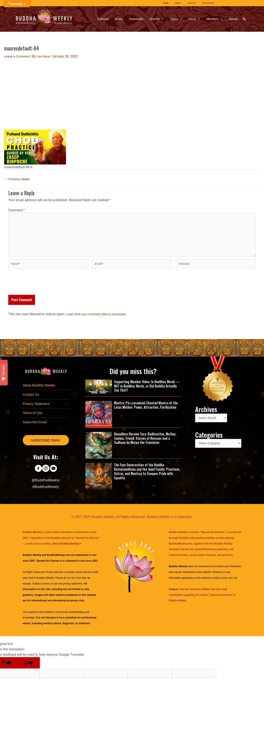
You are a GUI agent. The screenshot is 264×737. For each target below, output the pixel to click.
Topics (176, 19)
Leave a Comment (17, 56)
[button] (244, 19)
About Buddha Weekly (39, 389)
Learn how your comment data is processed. (98, 318)
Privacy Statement (36, 408)
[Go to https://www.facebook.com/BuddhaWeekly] (36, 475)
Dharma (157, 19)
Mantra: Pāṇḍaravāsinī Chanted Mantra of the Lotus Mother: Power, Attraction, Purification (146, 409)
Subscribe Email (35, 428)
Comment (16, 210)
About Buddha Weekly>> (66, 547)
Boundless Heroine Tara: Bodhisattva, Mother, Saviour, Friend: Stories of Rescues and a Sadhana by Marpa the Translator (145, 442)
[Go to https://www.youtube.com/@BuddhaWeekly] (55, 475)
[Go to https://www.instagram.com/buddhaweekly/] (45, 475)
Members (214, 19)
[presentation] (39, 289)
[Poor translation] (29, 667)
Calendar (103, 19)
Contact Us (31, 399)
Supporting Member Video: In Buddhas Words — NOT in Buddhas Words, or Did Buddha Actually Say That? (147, 390)
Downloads (136, 19)
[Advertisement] (132, 94)
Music (119, 19)
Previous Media (18, 179)
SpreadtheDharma (205, 553)
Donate (233, 19)
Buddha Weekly (45, 582)
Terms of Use (32, 418)
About (194, 19)
